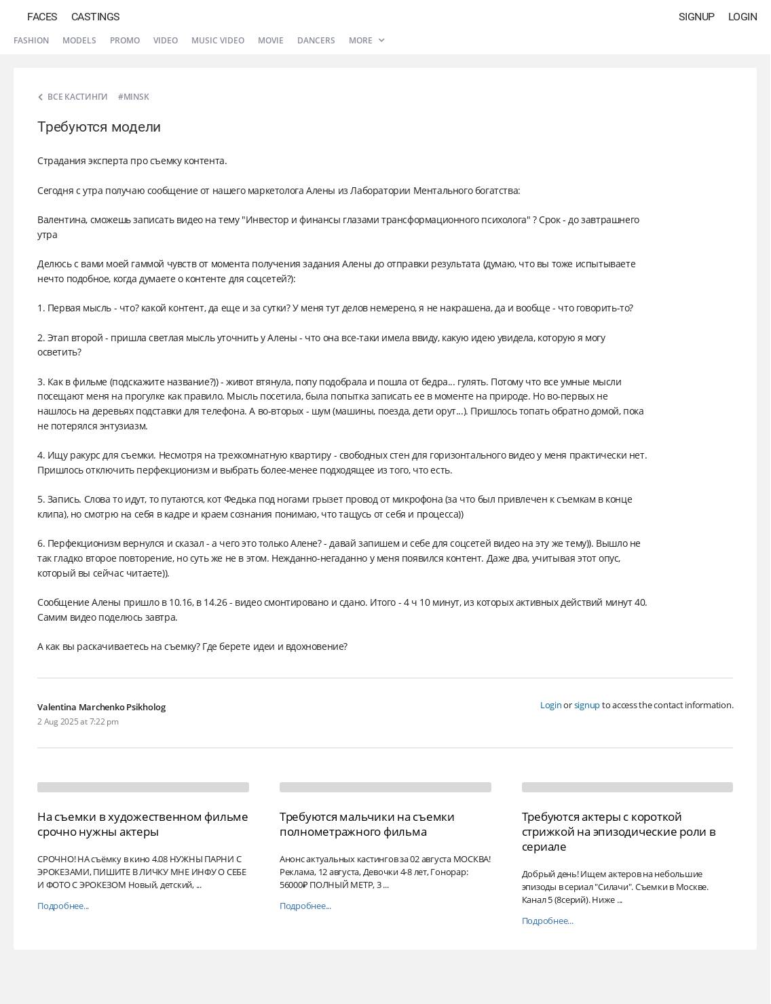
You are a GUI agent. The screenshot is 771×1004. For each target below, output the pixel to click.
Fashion (31, 40)
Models (79, 40)
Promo (125, 40)
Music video (217, 40)
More (366, 40)
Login (742, 16)
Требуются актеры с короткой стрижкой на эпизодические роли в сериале (619, 831)
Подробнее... (63, 906)
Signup (697, 16)
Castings (95, 16)
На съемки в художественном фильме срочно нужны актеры (142, 824)
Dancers (316, 40)
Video (165, 40)
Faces (42, 16)
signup (587, 705)
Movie (271, 40)
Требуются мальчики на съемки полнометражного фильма (367, 824)
